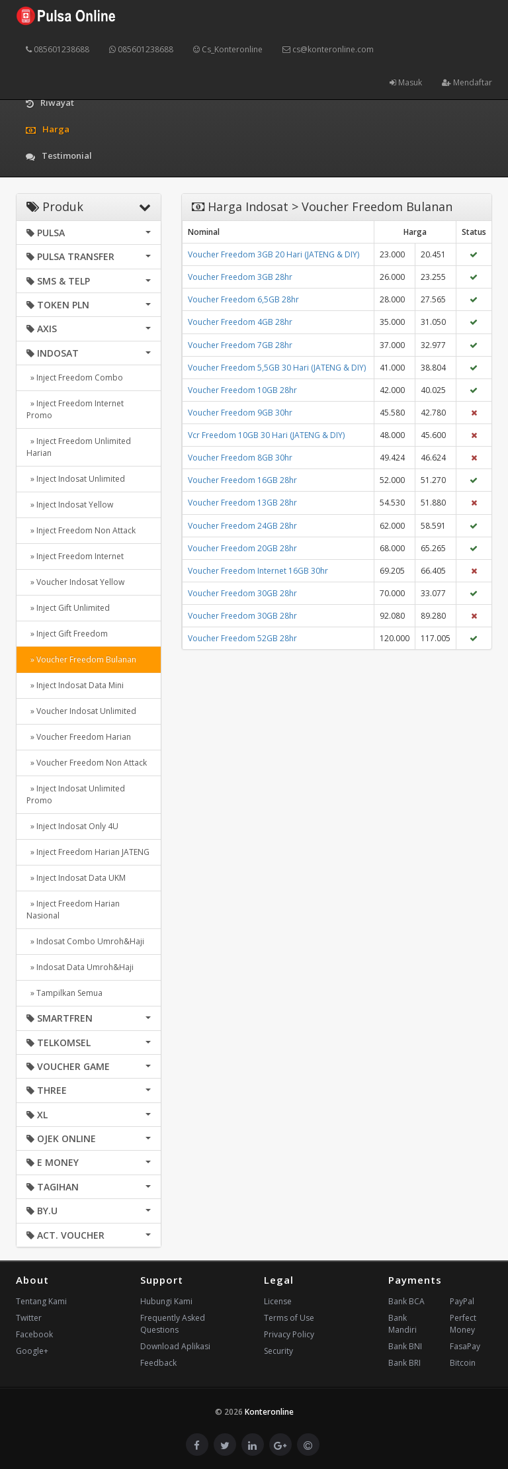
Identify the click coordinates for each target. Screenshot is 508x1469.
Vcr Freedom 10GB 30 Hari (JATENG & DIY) (266, 435)
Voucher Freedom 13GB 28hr (242, 502)
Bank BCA (406, 1301)
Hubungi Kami (166, 1301)
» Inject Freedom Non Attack (81, 530)
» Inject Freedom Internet (75, 556)
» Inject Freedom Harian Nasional (73, 909)
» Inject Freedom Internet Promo (75, 409)
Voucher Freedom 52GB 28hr (242, 638)
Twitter (29, 1317)
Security (278, 1351)
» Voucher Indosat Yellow (75, 582)
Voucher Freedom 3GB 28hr (240, 277)
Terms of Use (289, 1317)
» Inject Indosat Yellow (69, 504)
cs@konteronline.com (328, 49)
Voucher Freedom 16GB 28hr (242, 480)
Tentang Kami (41, 1301)
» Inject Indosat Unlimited (75, 478)
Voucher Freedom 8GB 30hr (240, 457)
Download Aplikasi (175, 1346)
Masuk (406, 82)
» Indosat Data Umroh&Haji (80, 967)
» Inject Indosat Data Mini (75, 685)
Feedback (158, 1362)
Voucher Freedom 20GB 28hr (242, 548)
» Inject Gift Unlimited (68, 607)
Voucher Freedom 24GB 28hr (242, 525)
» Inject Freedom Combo (74, 377)
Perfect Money (463, 1323)
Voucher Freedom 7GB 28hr (240, 345)
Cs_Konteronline (228, 49)
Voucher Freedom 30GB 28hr (242, 593)
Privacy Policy (289, 1334)
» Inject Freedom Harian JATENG (87, 852)
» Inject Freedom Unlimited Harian (78, 447)
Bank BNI (405, 1346)
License (278, 1301)
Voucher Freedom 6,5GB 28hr (243, 299)
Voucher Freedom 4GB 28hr (240, 322)
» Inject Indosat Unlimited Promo (75, 794)
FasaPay (465, 1346)
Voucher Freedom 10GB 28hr (242, 390)
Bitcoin (463, 1362)
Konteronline (269, 1411)
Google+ (32, 1351)
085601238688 (57, 49)
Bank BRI (404, 1362)
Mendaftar (467, 82)
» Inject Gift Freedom (67, 633)
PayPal (462, 1301)
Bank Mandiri (402, 1323)
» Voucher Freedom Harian (78, 736)
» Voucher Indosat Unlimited (81, 711)
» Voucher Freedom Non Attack (86, 762)
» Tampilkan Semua (64, 993)
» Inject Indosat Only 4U (72, 826)
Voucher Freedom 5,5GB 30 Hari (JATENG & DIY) (277, 367)
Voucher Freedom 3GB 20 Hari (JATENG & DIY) (273, 254)
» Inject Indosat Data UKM (76, 877)
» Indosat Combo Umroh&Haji (85, 941)
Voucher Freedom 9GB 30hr (240, 412)
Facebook (34, 1334)
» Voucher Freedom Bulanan (81, 659)
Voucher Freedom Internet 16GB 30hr (258, 570)
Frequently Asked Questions (172, 1323)
